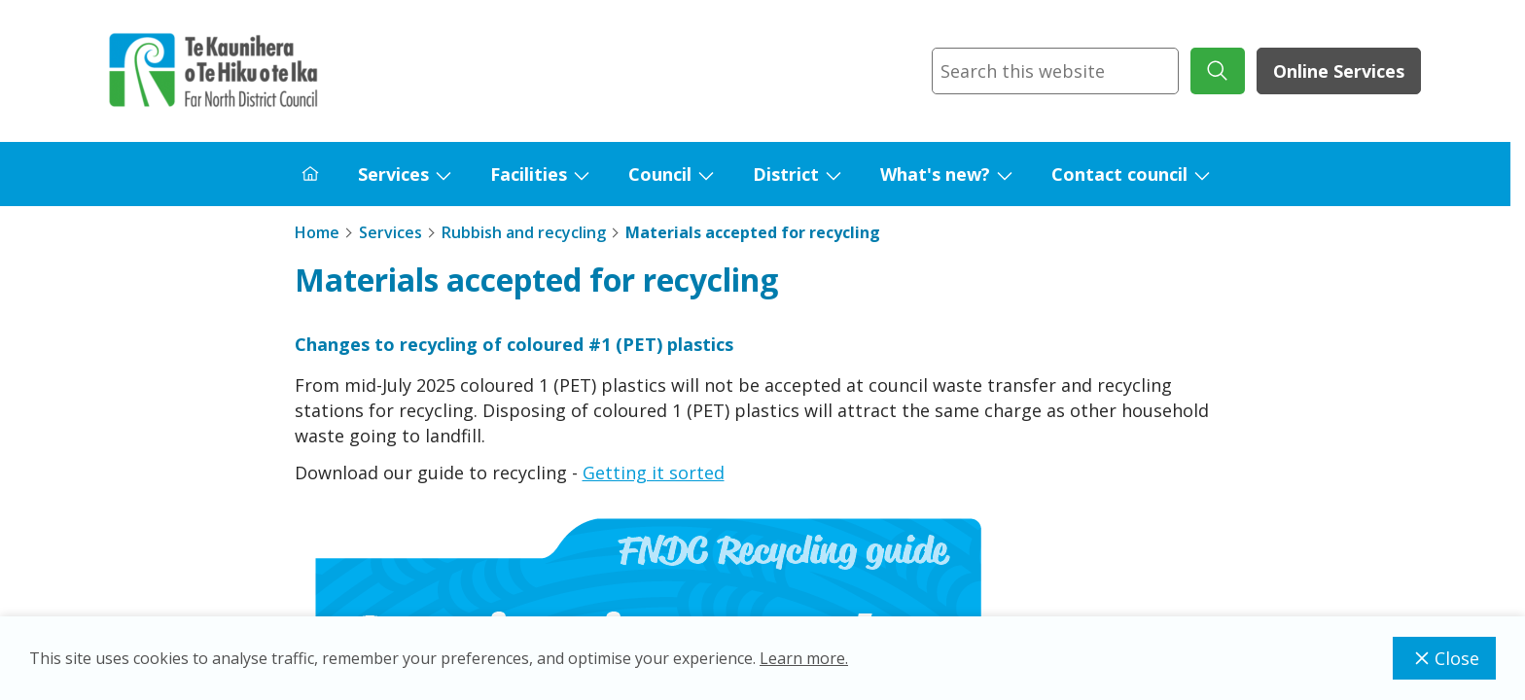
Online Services (1338, 71)
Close (1444, 658)
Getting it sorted (654, 472)
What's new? (935, 174)
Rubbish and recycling (524, 232)
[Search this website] (1055, 71)
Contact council (1119, 174)
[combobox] (1055, 71)
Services (393, 174)
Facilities (528, 174)
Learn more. (804, 658)
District (786, 174)
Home (317, 232)
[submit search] (1217, 71)
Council (660, 174)
